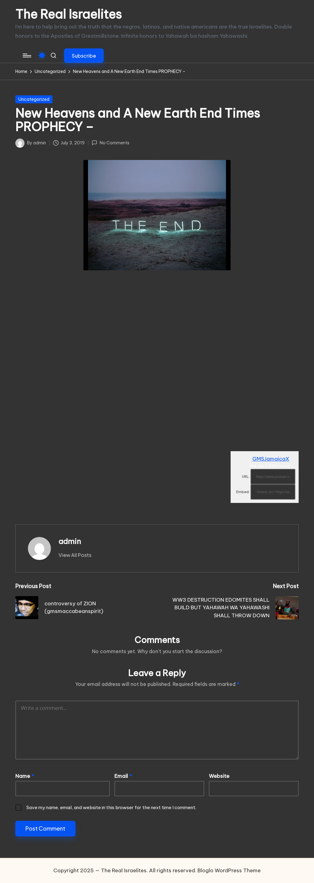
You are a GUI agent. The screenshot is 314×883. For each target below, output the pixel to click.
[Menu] (26, 55)
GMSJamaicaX (270, 458)
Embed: (243, 492)
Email (123, 776)
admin (70, 541)
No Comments (110, 143)
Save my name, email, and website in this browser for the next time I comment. (111, 807)
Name (24, 776)
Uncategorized (33, 99)
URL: (246, 476)
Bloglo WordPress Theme (229, 870)
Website (219, 776)
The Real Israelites (68, 14)
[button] (84, 55)
